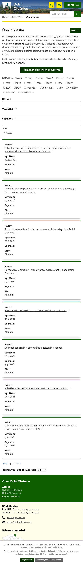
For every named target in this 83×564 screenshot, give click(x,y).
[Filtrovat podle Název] (41, 103)
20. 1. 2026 (10, 241)
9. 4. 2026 (9, 437)
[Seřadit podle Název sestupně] (10, 99)
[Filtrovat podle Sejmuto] (41, 123)
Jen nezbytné (42, 560)
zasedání (10, 92)
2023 (49, 83)
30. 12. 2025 (10, 159)
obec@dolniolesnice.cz (19, 522)
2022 (39, 83)
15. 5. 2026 (10, 445)
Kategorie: (7, 78)
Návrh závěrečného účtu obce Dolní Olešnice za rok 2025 (37, 310)
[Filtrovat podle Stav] (41, 133)
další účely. (57, 547)
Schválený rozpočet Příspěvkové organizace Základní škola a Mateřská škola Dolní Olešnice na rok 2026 (37, 150)
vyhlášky (73, 87)
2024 (60, 83)
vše (61, 87)
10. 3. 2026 (10, 356)
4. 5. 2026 (9, 364)
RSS (75, 30)
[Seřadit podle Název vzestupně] (10, 98)
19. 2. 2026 (10, 281)
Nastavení (56, 560)
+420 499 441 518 (16, 517)
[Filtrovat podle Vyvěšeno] (41, 113)
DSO (18, 87)
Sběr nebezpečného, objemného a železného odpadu (33, 347)
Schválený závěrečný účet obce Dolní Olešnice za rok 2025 (38, 388)
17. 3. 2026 (10, 396)
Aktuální (9, 173)
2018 (71, 78)
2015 (40, 78)
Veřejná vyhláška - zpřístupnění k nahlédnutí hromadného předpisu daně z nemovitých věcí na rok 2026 (40, 427)
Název (5, 99)
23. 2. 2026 (10, 318)
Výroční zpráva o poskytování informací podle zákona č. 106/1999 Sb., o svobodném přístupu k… (40, 190)
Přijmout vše (27, 560)
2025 (70, 83)
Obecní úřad (16, 17)
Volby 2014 (47, 87)
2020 (18, 83)
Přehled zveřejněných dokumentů (41, 69)
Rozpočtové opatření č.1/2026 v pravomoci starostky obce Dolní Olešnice (39, 272)
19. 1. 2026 (10, 200)
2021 (29, 83)
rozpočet (31, 87)
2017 (61, 78)
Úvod (4, 17)
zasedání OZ (27, 92)
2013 (19, 78)
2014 (29, 78)
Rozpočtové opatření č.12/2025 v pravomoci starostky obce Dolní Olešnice (40, 231)
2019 (8, 83)
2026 (8, 87)
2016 (50, 78)
